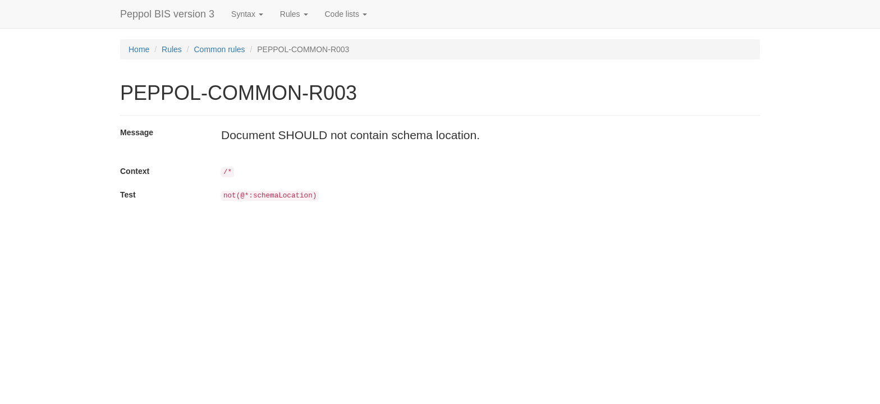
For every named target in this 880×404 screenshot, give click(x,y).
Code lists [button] (346, 14)
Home (139, 49)
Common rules (219, 49)
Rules (172, 49)
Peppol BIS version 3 (167, 14)
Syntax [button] (247, 14)
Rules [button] (294, 14)
